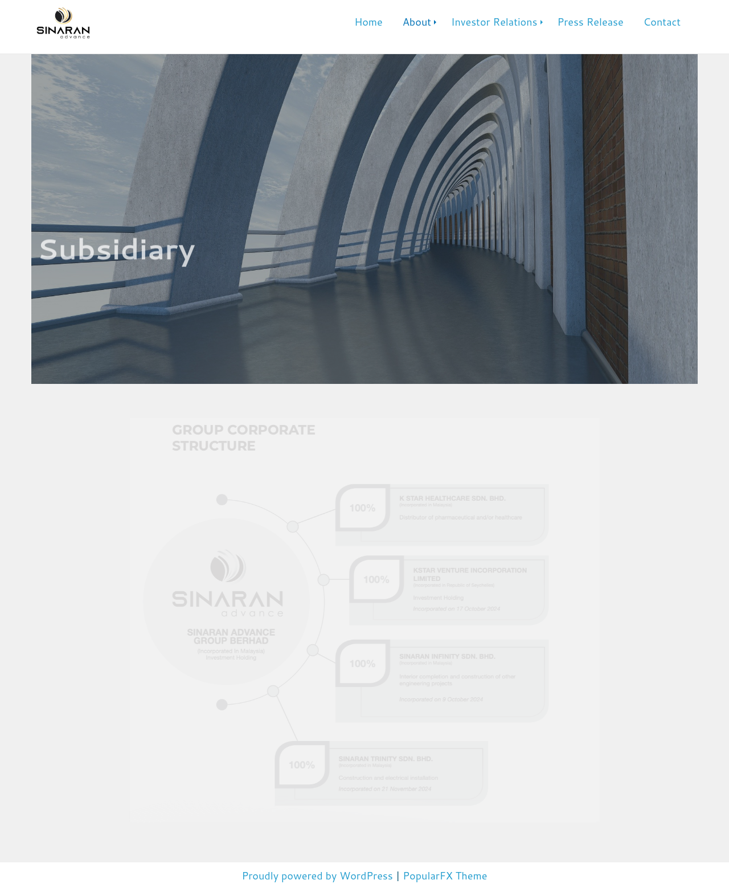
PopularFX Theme (445, 875)
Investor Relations (494, 21)
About (417, 21)
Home (368, 21)
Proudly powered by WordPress (319, 875)
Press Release (590, 21)
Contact (662, 21)
